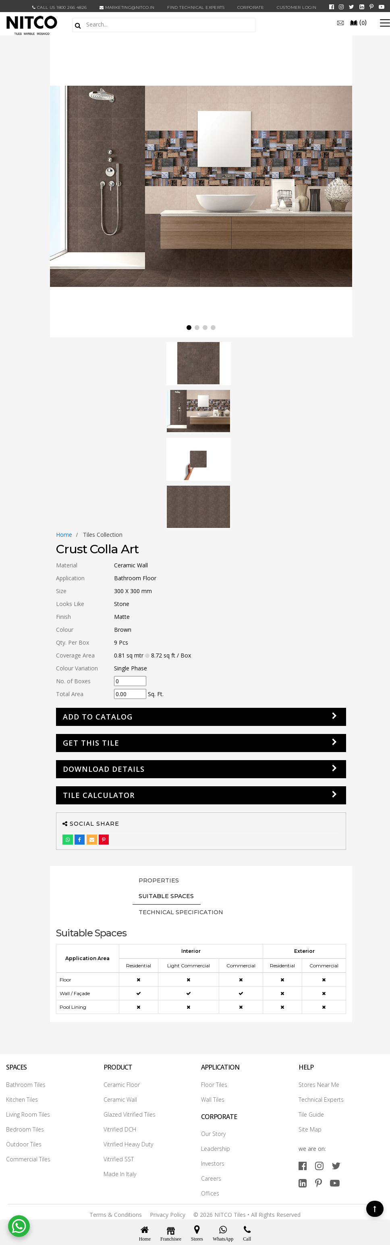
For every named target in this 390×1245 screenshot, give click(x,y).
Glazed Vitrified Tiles (130, 1114)
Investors (212, 1163)
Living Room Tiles (28, 1114)
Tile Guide (311, 1114)
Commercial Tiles (28, 1159)
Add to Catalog (98, 716)
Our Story (213, 1134)
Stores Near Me (319, 1084)
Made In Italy (120, 1174)
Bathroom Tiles (26, 1084)
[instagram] (341, 6)
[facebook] (331, 6)
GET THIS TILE (91, 743)
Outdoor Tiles (23, 1144)
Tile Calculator (99, 795)
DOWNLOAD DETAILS (104, 769)
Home (64, 534)
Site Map (310, 1129)
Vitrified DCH (120, 1129)
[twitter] (351, 6)
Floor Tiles (214, 1084)
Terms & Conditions (115, 1214)
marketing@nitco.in (127, 7)
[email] (340, 22)
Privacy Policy (167, 1214)
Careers (211, 1178)
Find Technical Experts (195, 7)
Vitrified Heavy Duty (128, 1144)
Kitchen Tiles (22, 1099)
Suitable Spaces (166, 896)
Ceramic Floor (122, 1084)
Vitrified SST (119, 1159)
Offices (210, 1193)
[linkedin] (361, 6)
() (358, 22)
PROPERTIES (159, 880)
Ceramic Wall (120, 1099)
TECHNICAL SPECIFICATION (181, 912)
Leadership (215, 1148)
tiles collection (102, 534)
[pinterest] (371, 6)
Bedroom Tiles (25, 1129)
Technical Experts (321, 1099)
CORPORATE (250, 7)
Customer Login (297, 7)
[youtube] (381, 6)
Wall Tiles (212, 1099)
